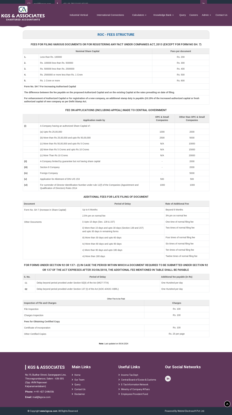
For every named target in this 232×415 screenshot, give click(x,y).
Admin (209, 17)
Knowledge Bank (172, 17)
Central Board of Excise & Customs (138, 383)
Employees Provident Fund (134, 398)
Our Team (79, 383)
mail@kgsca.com (42, 4)
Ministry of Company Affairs (135, 393)
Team (68, 17)
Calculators (150, 17)
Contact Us (222, 17)
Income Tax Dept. (130, 379)
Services (79, 17)
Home (60, 17)
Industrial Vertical (97, 17)
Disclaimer (79, 398)
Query (188, 17)
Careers (198, 17)
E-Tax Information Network (134, 388)
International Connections (125, 17)
